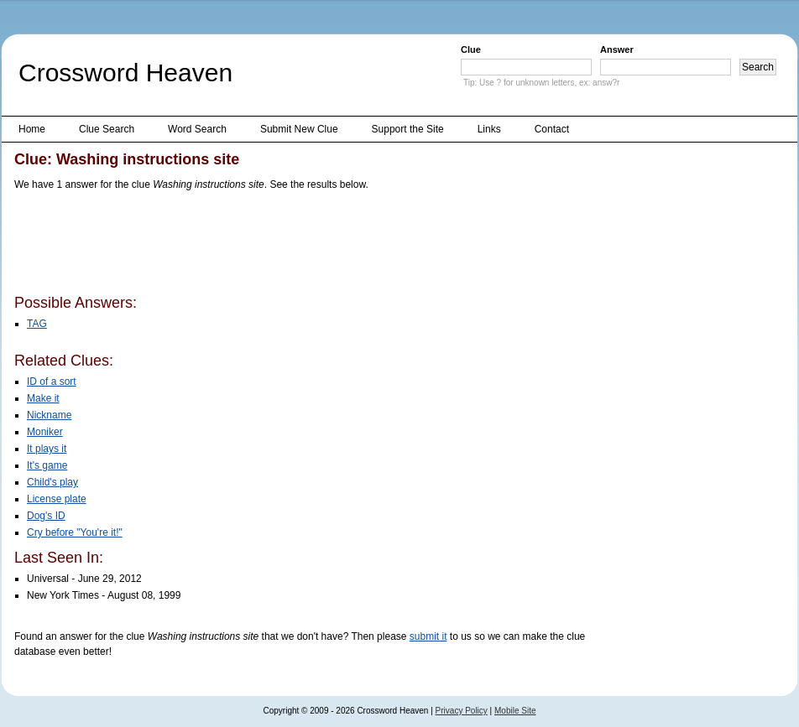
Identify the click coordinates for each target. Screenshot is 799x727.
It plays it (46, 448)
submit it (428, 636)
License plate (56, 499)
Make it (43, 398)
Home (31, 129)
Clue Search (106, 129)
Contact (552, 129)
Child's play (52, 482)
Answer (617, 49)
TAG (37, 324)
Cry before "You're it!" (75, 532)
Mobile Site (514, 710)
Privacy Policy (462, 710)
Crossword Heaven (125, 72)
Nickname (49, 415)
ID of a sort (51, 381)
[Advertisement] (319, 245)
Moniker (45, 432)
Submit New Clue (299, 129)
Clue (471, 49)
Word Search (197, 129)
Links (489, 129)
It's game (47, 465)
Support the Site (408, 129)
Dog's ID (46, 516)
